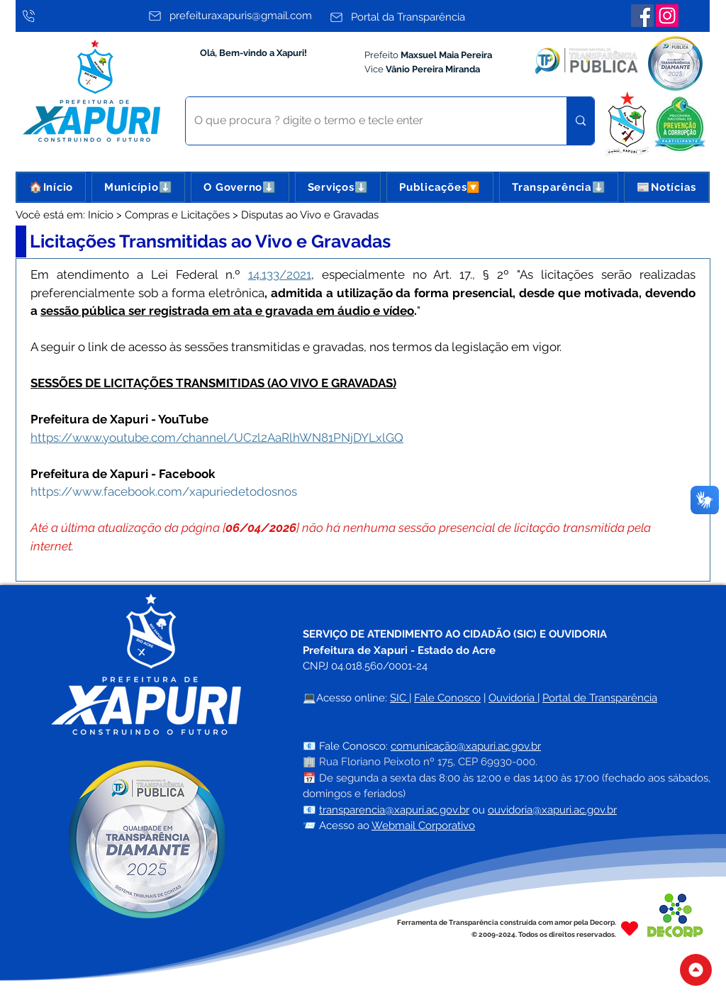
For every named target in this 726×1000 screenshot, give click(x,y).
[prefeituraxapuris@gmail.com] (235, 15)
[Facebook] (642, 15)
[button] (138, 187)
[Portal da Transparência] (417, 17)
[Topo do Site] (696, 970)
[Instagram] (667, 15)
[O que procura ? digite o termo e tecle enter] (365, 121)
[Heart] (629, 928)
